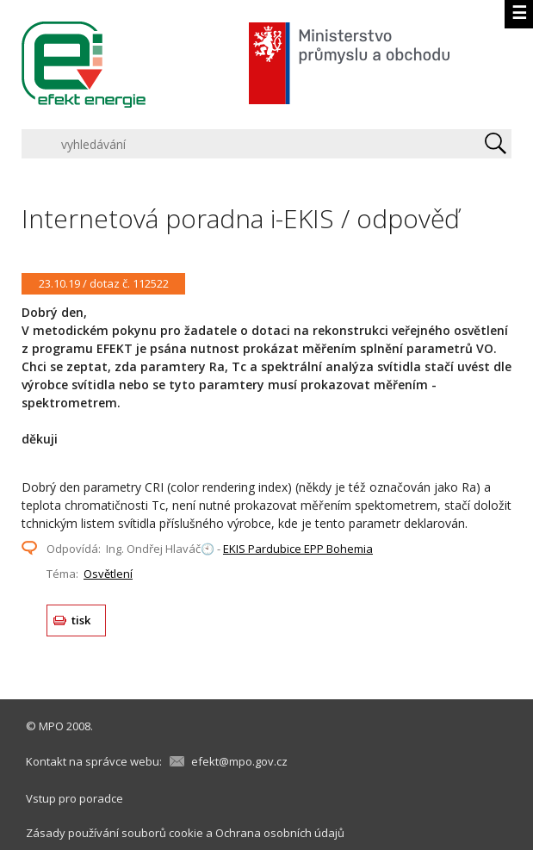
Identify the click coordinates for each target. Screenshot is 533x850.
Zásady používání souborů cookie (114, 833)
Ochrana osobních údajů (279, 833)
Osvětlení (108, 573)
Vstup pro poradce (74, 798)
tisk (81, 620)
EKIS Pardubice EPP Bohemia (298, 548)
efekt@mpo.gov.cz (239, 761)
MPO (51, 726)
